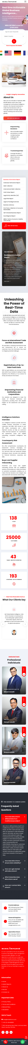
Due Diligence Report (9, 216)
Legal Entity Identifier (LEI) (11, 195)
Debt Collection (8, 186)
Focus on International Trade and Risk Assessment (14, 341)
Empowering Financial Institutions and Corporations (14, 392)
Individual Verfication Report (12, 183)
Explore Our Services (14, 118)
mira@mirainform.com (8, 1019)
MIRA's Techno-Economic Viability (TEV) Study (13, 219)
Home (4, 981)
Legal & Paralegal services (11, 202)
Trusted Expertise (16, 151)
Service (5, 989)
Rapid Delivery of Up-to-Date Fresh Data (14, 366)
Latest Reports (7, 984)
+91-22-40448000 (7, 1022)
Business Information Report (12, 179)
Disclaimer (6, 1010)
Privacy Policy (7, 1002)
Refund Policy (6, 1007)
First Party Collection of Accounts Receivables (13, 208)
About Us (5, 987)
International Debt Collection (12, 189)
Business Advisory (9, 205)
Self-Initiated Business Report (12, 213)
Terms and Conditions (9, 1004)
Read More (7, 281)
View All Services (11, 226)
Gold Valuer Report (9, 192)
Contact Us (6, 992)
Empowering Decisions (14, 128)
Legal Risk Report (8, 198)
